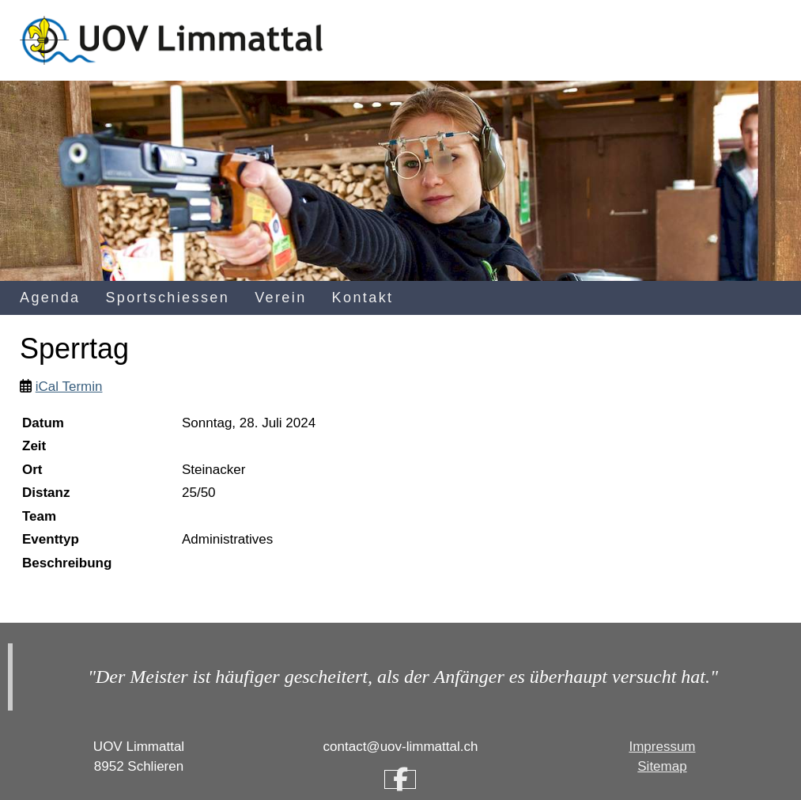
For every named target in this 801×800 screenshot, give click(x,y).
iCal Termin (69, 386)
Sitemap (661, 766)
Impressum (662, 746)
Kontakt (363, 297)
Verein (280, 297)
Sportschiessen (167, 297)
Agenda (50, 297)
